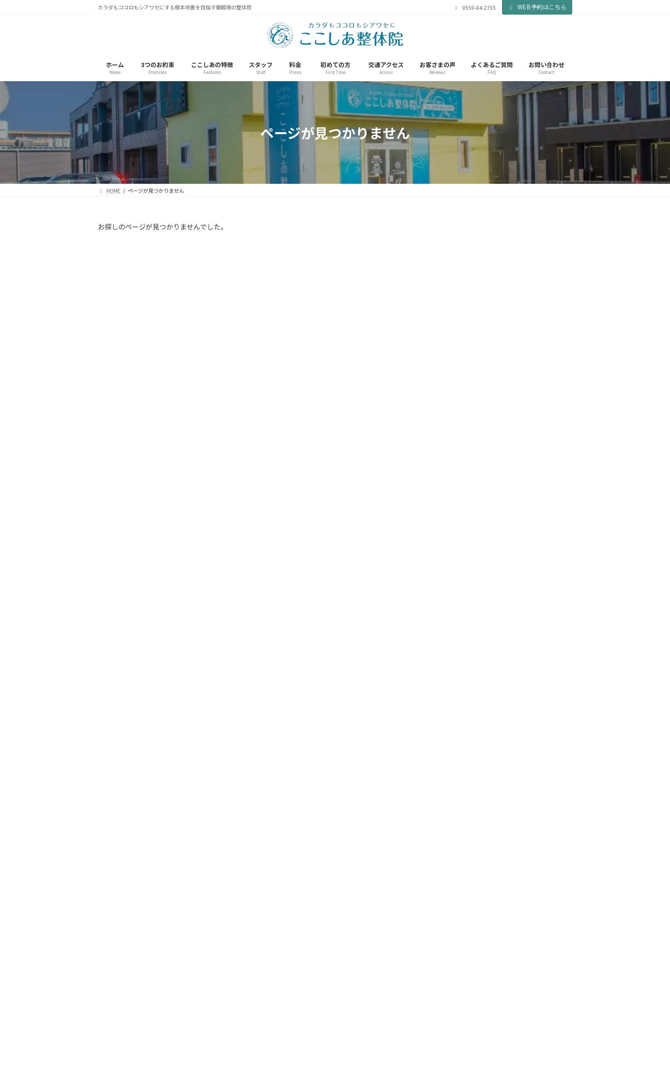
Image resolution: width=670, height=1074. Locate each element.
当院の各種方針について (311, 1036)
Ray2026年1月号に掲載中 (517, 475)
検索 (549, 231)
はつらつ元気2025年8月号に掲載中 (526, 624)
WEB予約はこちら (537, 7)
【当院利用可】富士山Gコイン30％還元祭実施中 (523, 430)
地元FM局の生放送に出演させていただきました (525, 285)
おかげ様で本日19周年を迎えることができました (524, 672)
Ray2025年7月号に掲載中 (517, 716)
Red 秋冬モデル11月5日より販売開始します (526, 527)
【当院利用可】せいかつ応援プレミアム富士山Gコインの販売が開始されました (527, 386)
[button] (456, 963)
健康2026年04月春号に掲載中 (522, 329)
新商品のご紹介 (503, 571)
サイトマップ (371, 1036)
